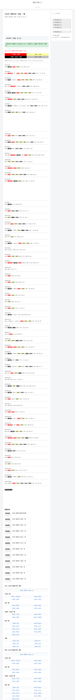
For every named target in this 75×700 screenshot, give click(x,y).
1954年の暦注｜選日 (8, 489)
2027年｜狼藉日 (15, 660)
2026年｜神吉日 (15, 569)
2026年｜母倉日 (15, 572)
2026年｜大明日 (37, 563)
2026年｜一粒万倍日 (15, 560)
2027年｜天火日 (37, 654)
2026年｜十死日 (15, 578)
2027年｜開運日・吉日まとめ (26, 618)
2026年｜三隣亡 (15, 581)
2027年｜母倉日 (15, 636)
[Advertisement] (27, 27)
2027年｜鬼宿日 (37, 624)
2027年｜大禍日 (37, 657)
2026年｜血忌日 (15, 590)
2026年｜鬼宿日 (37, 560)
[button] (70, 13)
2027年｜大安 (16, 674)
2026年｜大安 (16, 610)
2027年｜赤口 (38, 674)
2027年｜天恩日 (37, 633)
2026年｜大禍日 (37, 593)
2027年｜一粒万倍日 (15, 624)
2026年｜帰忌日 (37, 587)
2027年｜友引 (38, 669)
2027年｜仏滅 (38, 672)
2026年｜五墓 (16, 587)
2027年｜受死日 (37, 642)
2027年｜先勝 (16, 669)
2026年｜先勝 (16, 605)
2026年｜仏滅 (38, 607)
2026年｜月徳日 (37, 572)
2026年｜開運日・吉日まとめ (26, 554)
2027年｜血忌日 (15, 654)
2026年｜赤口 (38, 610)
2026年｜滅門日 (37, 596)
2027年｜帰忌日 (37, 651)
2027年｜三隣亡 (15, 645)
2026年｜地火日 (15, 593)
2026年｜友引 (38, 605)
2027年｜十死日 (15, 642)
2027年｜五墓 (16, 651)
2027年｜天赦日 (15, 627)
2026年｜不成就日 (38, 581)
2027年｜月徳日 (37, 636)
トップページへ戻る (58, 696)
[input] (61, 13)
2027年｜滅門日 (37, 660)
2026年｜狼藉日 (15, 596)
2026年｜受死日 (37, 578)
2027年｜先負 (16, 672)
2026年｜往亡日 (15, 598)
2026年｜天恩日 (37, 569)
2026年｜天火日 (37, 590)
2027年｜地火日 (15, 657)
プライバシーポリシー (67, 696)
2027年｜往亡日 (15, 663)
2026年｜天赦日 (15, 563)
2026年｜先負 (16, 607)
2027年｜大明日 (37, 627)
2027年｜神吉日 (15, 633)
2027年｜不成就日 (38, 645)
